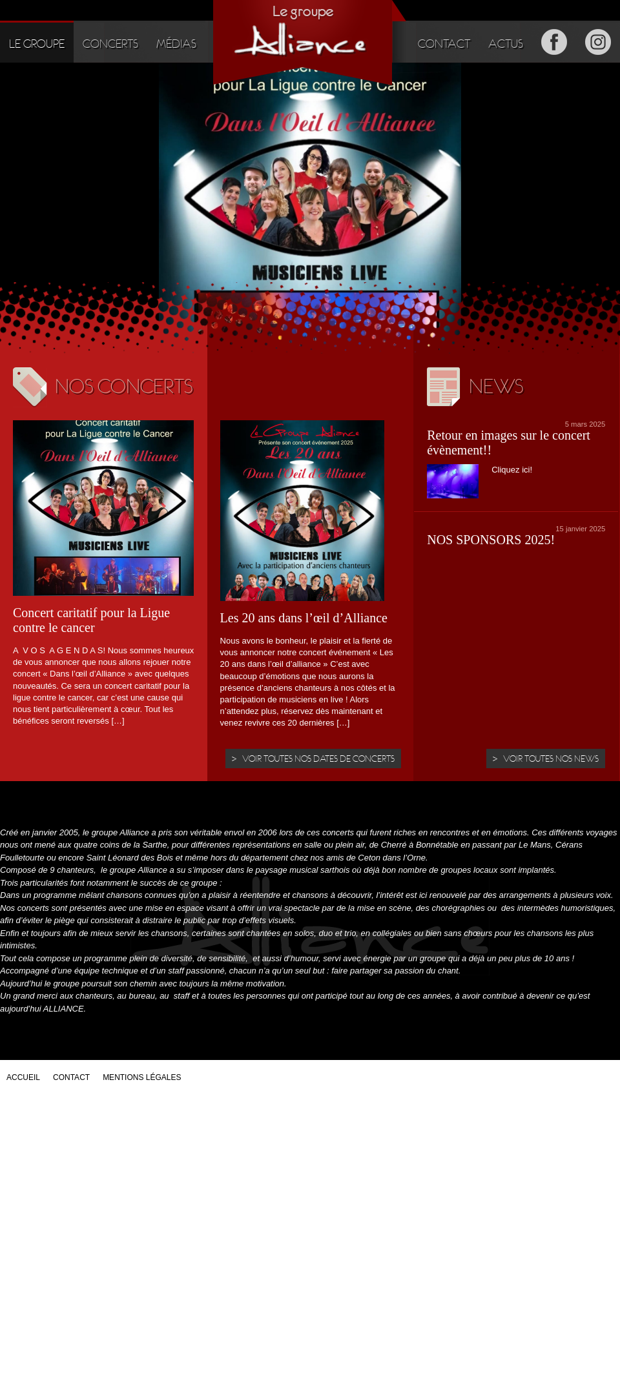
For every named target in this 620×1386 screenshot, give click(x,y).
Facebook (554, 42)
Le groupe (37, 43)
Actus (505, 43)
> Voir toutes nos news (546, 758)
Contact (444, 43)
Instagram (598, 42)
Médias (176, 43)
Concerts (110, 43)
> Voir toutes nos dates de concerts (313, 758)
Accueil (23, 1077)
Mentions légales (142, 1077)
